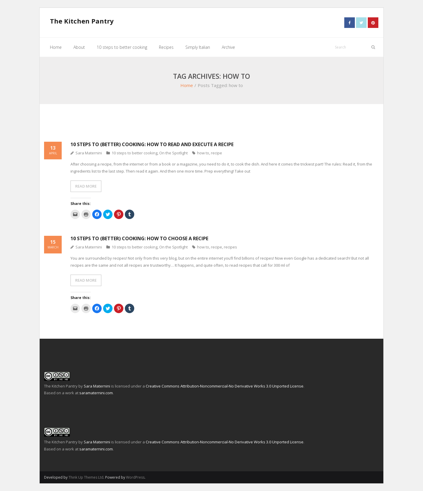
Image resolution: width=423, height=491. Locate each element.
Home (186, 85)
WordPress (135, 477)
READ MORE (86, 186)
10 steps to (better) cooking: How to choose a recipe (139, 238)
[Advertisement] (211, 126)
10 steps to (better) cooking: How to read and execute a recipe (152, 144)
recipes (230, 247)
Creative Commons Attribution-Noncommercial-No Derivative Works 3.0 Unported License (224, 386)
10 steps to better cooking (134, 153)
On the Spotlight (173, 153)
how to (203, 153)
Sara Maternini (88, 153)
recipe (216, 153)
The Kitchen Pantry (61, 386)
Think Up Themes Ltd (85, 477)
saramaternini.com (96, 392)
